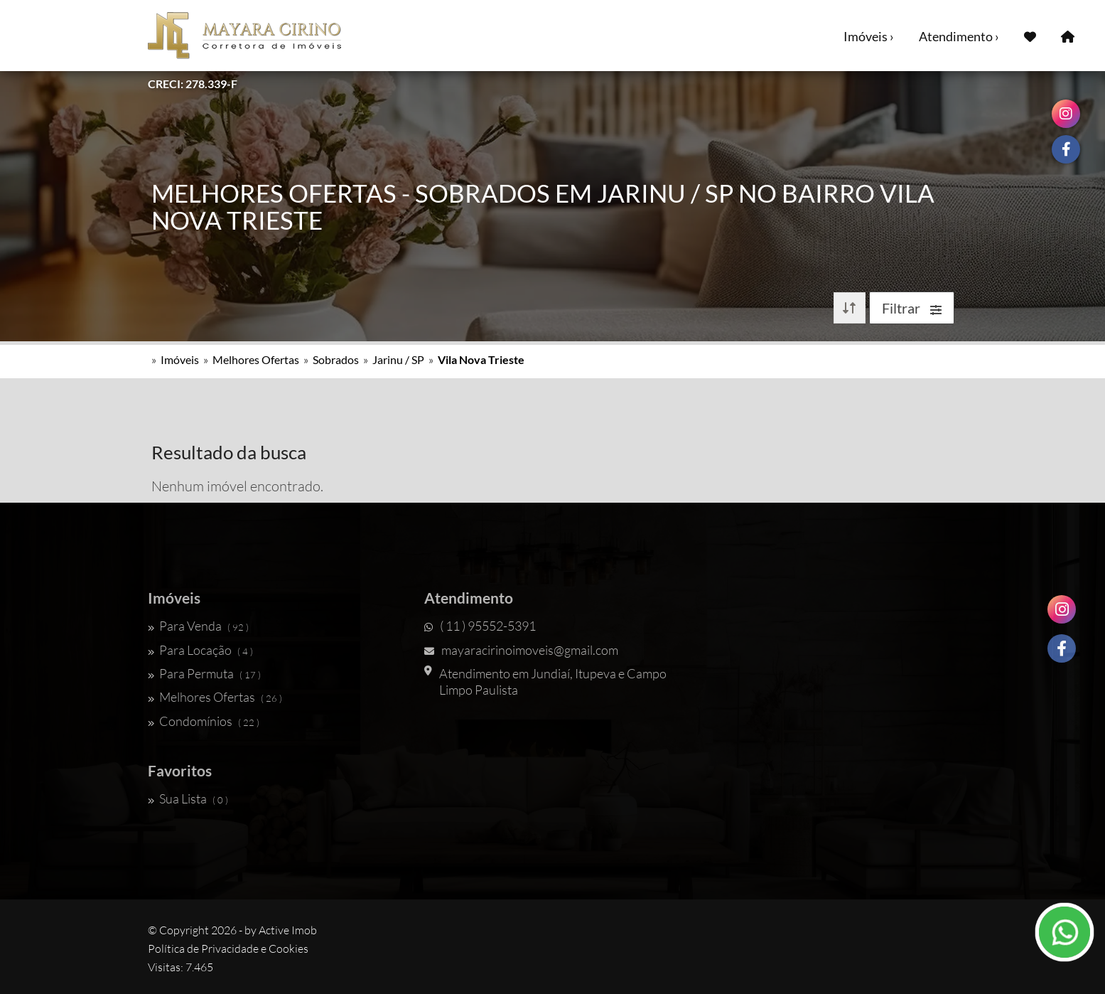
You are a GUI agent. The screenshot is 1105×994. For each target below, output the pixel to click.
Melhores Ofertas (255, 359)
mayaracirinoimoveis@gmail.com (521, 650)
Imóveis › (868, 36)
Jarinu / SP (398, 359)
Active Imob (288, 930)
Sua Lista (188, 798)
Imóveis (180, 359)
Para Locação (200, 650)
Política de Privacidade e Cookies (228, 948)
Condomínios (203, 721)
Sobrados (336, 359)
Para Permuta (204, 673)
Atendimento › (959, 36)
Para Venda (198, 626)
